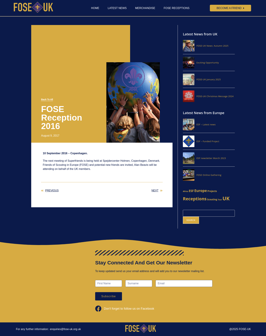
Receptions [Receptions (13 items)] (194, 198)
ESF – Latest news (206, 124)
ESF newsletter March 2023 (211, 158)
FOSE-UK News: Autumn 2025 (212, 45)
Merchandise (145, 8)
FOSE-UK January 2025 (208, 79)
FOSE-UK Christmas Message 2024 (215, 96)
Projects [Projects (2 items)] (212, 191)
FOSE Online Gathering (208, 175)
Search (190, 220)
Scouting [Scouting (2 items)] (212, 199)
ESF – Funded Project (207, 141)
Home (95, 8)
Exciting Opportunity (207, 62)
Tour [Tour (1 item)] (220, 199)
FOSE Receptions (176, 8)
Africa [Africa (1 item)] (185, 191)
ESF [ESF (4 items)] (191, 191)
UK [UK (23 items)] (226, 198)
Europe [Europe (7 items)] (200, 190)
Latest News (117, 8)
